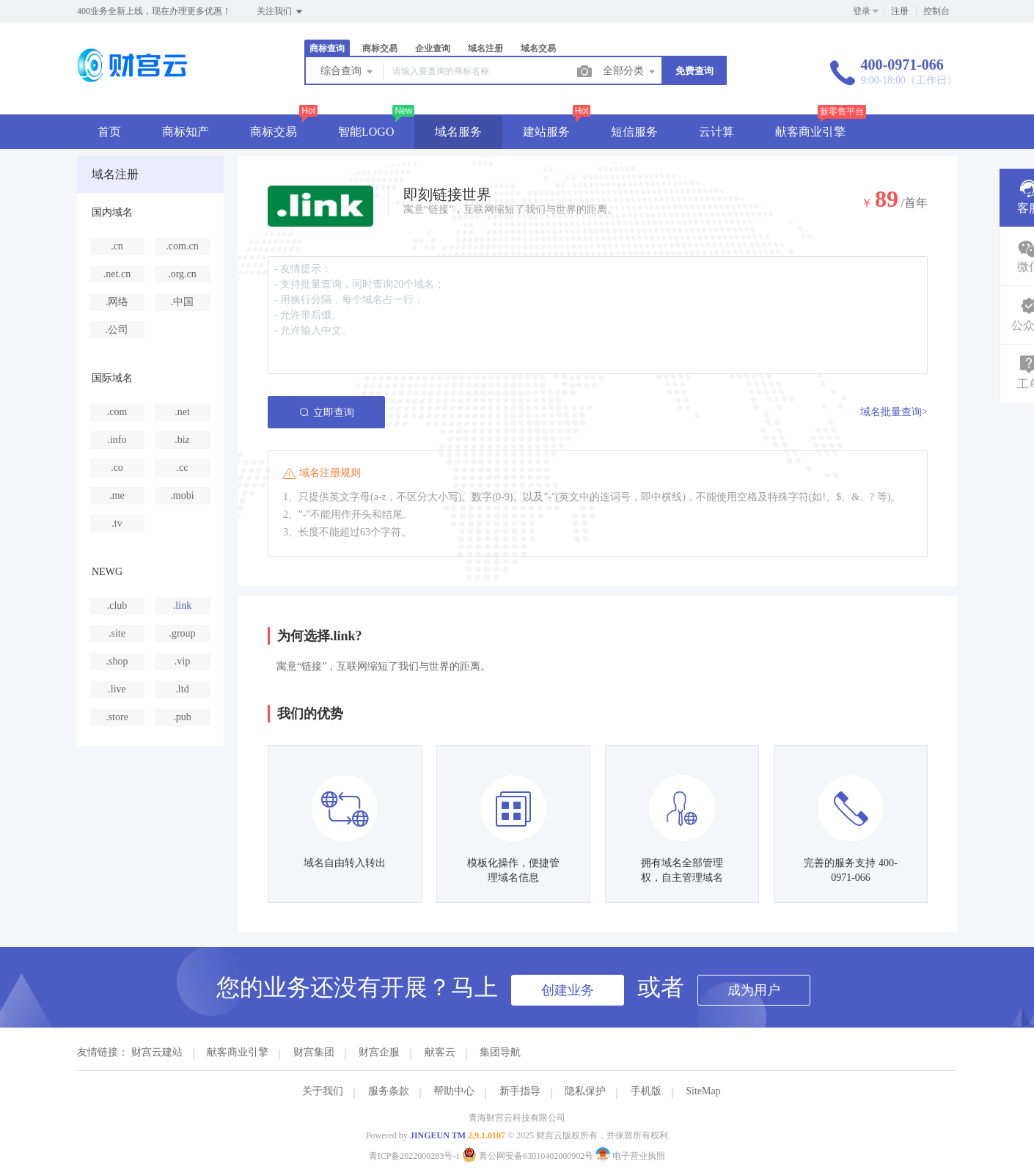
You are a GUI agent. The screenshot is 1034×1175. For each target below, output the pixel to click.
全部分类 (630, 72)
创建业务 (567, 990)
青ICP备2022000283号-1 (415, 1156)
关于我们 (322, 1091)
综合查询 (347, 72)
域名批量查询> (894, 411)
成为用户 (753, 990)
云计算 (716, 131)
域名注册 (485, 48)
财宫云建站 (157, 1052)
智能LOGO (366, 131)
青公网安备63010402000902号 (528, 1156)
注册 (900, 11)
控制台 (936, 11)
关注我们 (280, 12)
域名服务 (458, 131)
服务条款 (388, 1091)
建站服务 (546, 131)
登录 (861, 11)
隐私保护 (585, 1091)
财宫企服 (379, 1052)
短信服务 (634, 131)
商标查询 (327, 48)
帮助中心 (453, 1091)
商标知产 (185, 131)
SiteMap (703, 1091)
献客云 (440, 1052)
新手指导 (519, 1091)
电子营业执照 (630, 1156)
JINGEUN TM (438, 1135)
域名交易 (538, 48)
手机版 (646, 1091)
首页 (109, 131)
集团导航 (500, 1052)
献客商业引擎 (810, 131)
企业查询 (432, 48)
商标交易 (379, 48)
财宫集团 (313, 1052)
